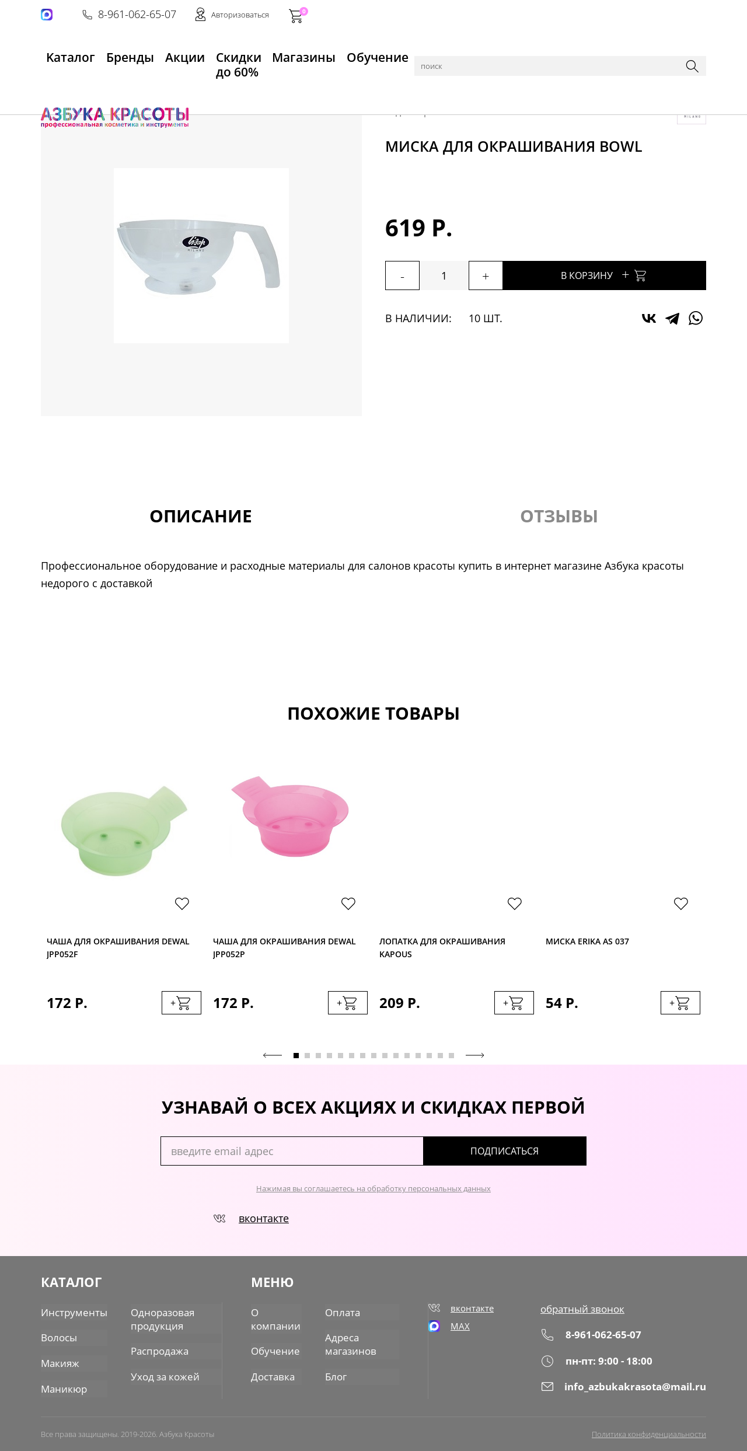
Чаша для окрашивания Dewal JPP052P (284, 949)
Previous (272, 1059)
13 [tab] (429, 1059)
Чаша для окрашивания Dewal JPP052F (118, 949)
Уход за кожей (157, 1374)
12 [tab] (418, 1059)
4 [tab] (329, 1059)
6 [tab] (351, 1059)
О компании (276, 1319)
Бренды (112, 53)
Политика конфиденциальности (649, 1431)
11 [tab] (407, 1059)
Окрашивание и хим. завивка (380, 82)
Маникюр (62, 1386)
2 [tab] (307, 1059)
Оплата (343, 1312)
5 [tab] (340, 1059)
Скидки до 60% (226, 53)
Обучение (365, 53)
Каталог (99, 82)
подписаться (536, 1155)
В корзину (630, 274)
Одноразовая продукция (156, 1319)
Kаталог (61, 53)
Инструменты (151, 82)
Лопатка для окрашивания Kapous (442, 949)
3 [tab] (318, 1059)
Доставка (273, 1374)
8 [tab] (373, 1059)
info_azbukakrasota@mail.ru (626, 1390)
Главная (59, 82)
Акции (160, 53)
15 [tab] (451, 1059)
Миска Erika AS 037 (587, 942)
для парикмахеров (228, 82)
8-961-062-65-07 (529, 15)
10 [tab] (396, 1059)
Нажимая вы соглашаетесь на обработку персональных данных (373, 1192)
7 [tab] (362, 1059)
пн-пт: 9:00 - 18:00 (599, 1364)
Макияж (59, 1361)
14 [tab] (440, 1059)
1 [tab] (296, 1059)
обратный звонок (586, 1312)
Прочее (292, 82)
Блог (337, 1374)
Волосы (58, 1337)
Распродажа (153, 1350)
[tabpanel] (124, 901)
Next (475, 1059)
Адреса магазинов (351, 1343)
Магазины (301, 53)
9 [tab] (385, 1059)
